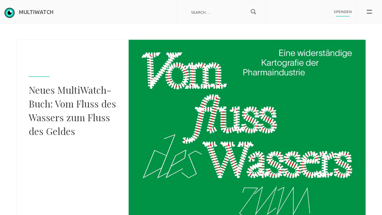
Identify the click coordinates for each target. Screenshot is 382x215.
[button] (369, 12)
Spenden (343, 12)
